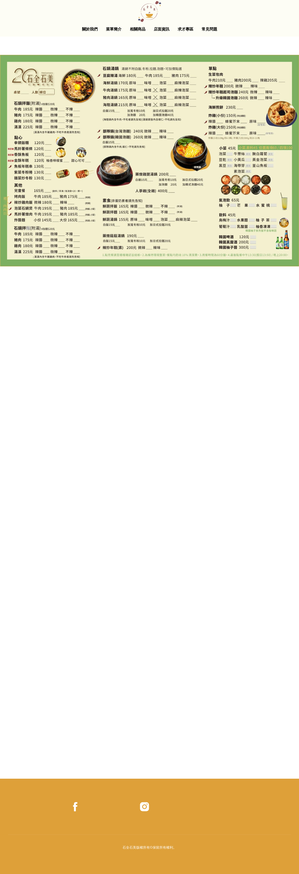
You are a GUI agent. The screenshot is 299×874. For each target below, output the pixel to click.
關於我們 (90, 29)
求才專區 (185, 29)
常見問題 (209, 29)
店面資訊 (161, 29)
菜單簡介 (114, 29)
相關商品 (137, 29)
